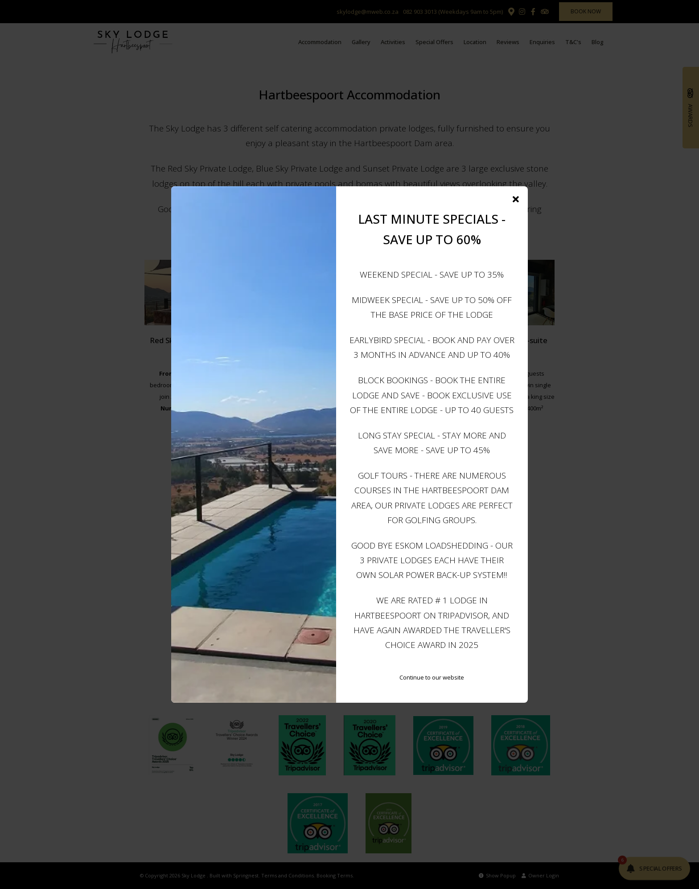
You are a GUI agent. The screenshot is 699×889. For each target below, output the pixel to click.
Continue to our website (431, 677)
